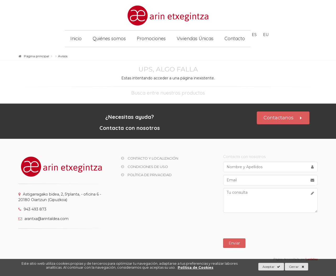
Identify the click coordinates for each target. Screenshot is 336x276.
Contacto (234, 38)
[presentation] (270, 225)
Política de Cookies (195, 267)
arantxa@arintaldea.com (43, 218)
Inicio (76, 38)
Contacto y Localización (149, 158)
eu (266, 34)
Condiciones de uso (144, 167)
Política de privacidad (146, 175)
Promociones (151, 38)
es (254, 34)
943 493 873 (32, 209)
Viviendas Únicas (195, 38)
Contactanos (283, 118)
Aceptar (271, 266)
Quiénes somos (109, 38)
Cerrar (296, 266)
